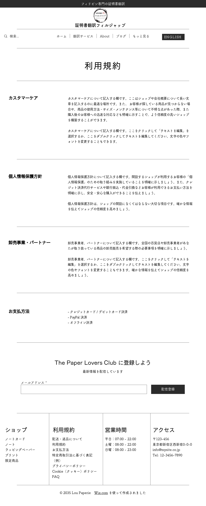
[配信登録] (168, 389)
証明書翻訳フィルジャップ (100, 25)
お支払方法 (60, 449)
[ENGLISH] (173, 37)
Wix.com (101, 492)
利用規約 (59, 444)
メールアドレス (32, 382)
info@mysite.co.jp (166, 449)
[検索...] (22, 36)
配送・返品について (67, 439)
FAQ (55, 476)
